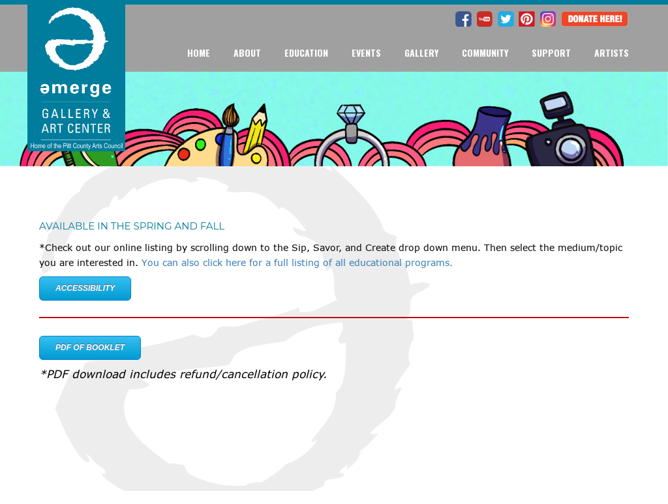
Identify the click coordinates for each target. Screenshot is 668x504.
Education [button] (306, 52)
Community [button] (485, 52)
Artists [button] (611, 52)
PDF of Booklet (90, 347)
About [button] (247, 52)
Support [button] (551, 52)
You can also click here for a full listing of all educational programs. (297, 262)
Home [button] (198, 52)
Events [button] (366, 52)
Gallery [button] (421, 52)
